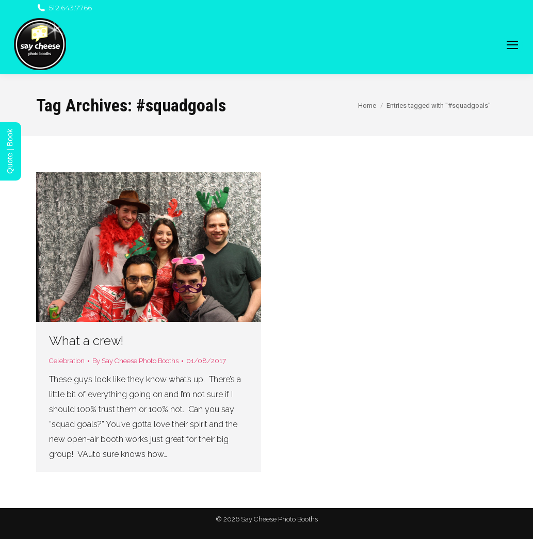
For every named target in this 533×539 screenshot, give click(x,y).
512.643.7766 (64, 7)
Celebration (67, 361)
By (135, 361)
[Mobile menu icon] (512, 45)
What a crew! (86, 340)
